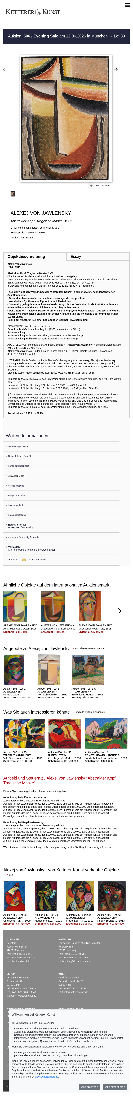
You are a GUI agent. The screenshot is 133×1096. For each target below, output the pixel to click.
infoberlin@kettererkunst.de (21, 995)
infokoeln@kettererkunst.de (73, 992)
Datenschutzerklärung (46, 1076)
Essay (75, 256)
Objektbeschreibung (26, 256)
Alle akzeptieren (115, 1086)
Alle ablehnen (89, 1086)
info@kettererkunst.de (18, 961)
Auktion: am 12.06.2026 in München (58, 36)
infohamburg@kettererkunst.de (75, 961)
